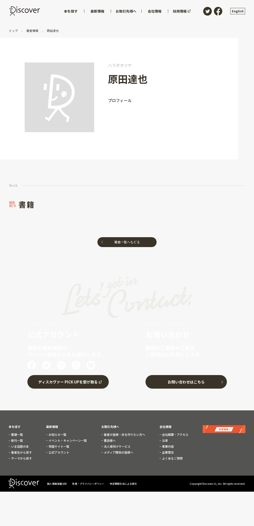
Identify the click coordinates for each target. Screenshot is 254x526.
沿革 (164, 440)
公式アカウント (58, 452)
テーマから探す (21, 458)
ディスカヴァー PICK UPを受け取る (68, 381)
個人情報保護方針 (57, 483)
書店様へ (109, 440)
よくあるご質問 (172, 458)
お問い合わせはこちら (186, 381)
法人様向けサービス (116, 446)
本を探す (14, 426)
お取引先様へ (110, 426)
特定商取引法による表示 (123, 483)
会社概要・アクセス (174, 434)
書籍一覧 (16, 434)
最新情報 (52, 426)
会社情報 (165, 426)
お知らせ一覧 (57, 434)
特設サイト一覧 (58, 446)
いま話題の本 (19, 446)
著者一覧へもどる (127, 242)
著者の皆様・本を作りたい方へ (124, 434)
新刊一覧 (16, 440)
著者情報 (32, 30)
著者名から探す (21, 452)
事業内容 (167, 446)
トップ (13, 30)
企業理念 (167, 452)
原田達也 (52, 30)
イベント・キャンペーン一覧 (67, 440)
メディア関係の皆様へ (118, 452)
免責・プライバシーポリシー (88, 483)
